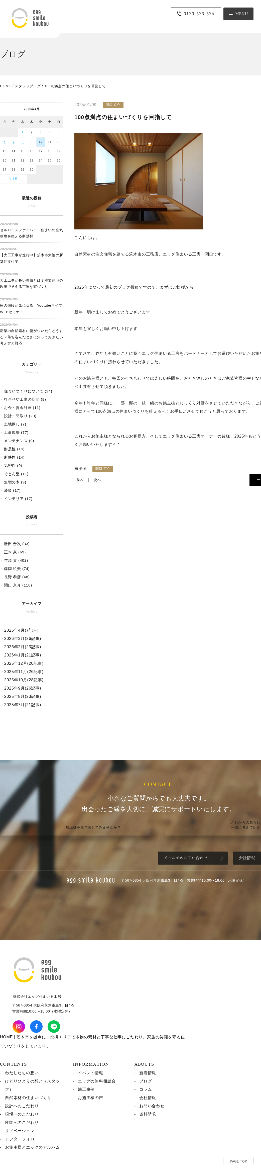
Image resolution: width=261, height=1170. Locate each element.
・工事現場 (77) (14, 432)
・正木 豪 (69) (13, 552)
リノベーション (20, 1131)
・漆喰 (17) (10, 490)
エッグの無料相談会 (97, 1081)
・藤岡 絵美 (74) (15, 568)
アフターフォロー (22, 1139)
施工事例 (86, 1089)
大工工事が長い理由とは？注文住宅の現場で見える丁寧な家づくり (31, 280)
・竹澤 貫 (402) (14, 560)
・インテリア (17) (16, 498)
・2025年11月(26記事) (22, 672)
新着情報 (147, 1073)
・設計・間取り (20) (18, 416)
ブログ (145, 1081)
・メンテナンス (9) (17, 441)
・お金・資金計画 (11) (20, 407)
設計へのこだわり (22, 1106)
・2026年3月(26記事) (20, 638)
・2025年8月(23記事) (20, 696)
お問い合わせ (152, 1106)
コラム (145, 1089)
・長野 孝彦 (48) (15, 577)
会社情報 (147, 1098)
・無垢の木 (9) (13, 482)
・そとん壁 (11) (14, 474)
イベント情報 (90, 1073)
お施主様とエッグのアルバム (32, 1147)
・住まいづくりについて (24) (26, 391)
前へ (80, 480)
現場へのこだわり (22, 1114)
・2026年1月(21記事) (20, 655)
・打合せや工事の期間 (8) (23, 399)
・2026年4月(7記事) (19, 630)
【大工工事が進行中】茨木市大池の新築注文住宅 (31, 255)
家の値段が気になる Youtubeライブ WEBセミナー (31, 305)
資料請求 (147, 1114)
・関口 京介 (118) (16, 585)
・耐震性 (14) (12, 449)
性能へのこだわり (22, 1122)
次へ (97, 480)
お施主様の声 (90, 1098)
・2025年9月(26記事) (20, 688)
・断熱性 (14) (12, 457)
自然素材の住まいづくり (28, 1098)
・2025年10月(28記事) (22, 680)
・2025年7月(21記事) (20, 705)
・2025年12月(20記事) (22, 663)
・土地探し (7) (13, 424)
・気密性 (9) (11, 465)
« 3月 (14, 179)
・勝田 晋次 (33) (15, 544)
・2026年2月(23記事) (20, 647)
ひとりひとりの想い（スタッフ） (32, 1085)
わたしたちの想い (22, 1073)
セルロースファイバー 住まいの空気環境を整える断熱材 (31, 230)
